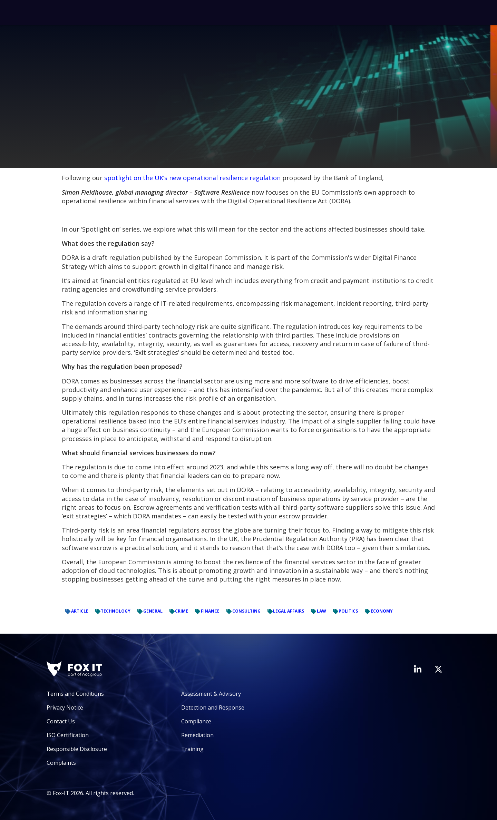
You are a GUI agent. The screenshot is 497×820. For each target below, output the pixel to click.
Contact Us (61, 721)
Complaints (61, 763)
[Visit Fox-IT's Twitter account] (438, 669)
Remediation (197, 735)
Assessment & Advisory (211, 693)
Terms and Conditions (75, 693)
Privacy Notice (65, 707)
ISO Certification (68, 735)
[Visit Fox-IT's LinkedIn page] (417, 669)
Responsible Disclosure (77, 749)
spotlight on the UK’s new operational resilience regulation (192, 178)
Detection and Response (212, 707)
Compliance (196, 721)
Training (192, 749)
